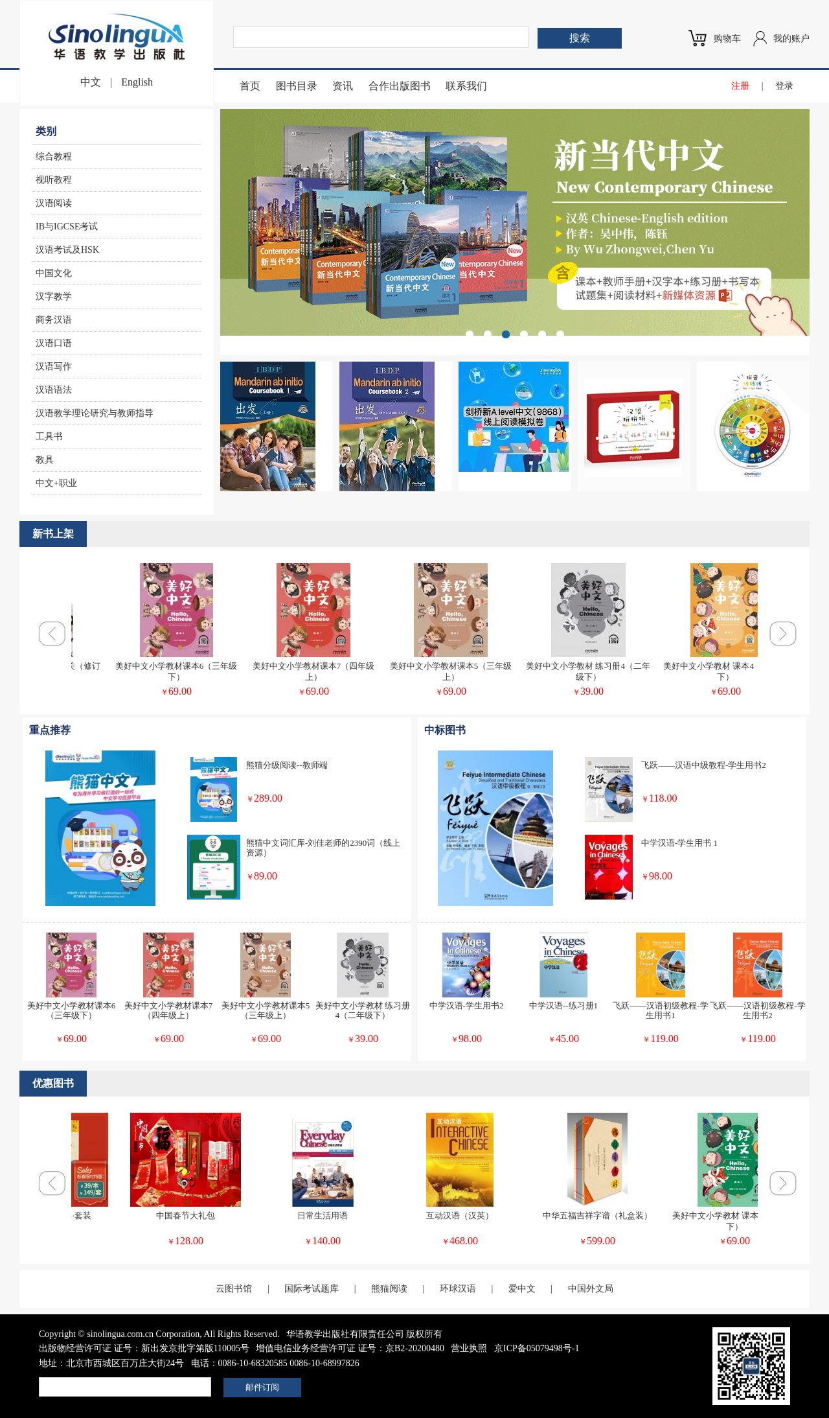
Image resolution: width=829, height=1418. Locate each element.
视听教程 (54, 180)
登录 (784, 86)
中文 (90, 81)
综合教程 (54, 156)
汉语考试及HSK (67, 250)
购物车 (727, 38)
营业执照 (469, 1348)
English (137, 81)
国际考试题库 (311, 1289)
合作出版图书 (400, 85)
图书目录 (296, 85)
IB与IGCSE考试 (67, 226)
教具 (45, 460)
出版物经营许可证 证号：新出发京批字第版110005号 (144, 1348)
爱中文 (522, 1289)
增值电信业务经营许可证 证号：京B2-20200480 (350, 1348)
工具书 (49, 436)
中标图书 (445, 730)
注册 (740, 86)
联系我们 (466, 85)
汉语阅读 (54, 203)
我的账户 (791, 38)
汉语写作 (54, 366)
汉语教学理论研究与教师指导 (94, 413)
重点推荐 (50, 730)
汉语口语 (54, 343)
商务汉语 (54, 320)
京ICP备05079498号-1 (536, 1348)
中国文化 (54, 273)
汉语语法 (54, 390)
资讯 (342, 85)
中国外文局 (590, 1289)
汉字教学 (54, 296)
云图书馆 (234, 1289)
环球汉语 (458, 1289)
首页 (250, 85)
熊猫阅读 (389, 1289)
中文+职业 (56, 483)
